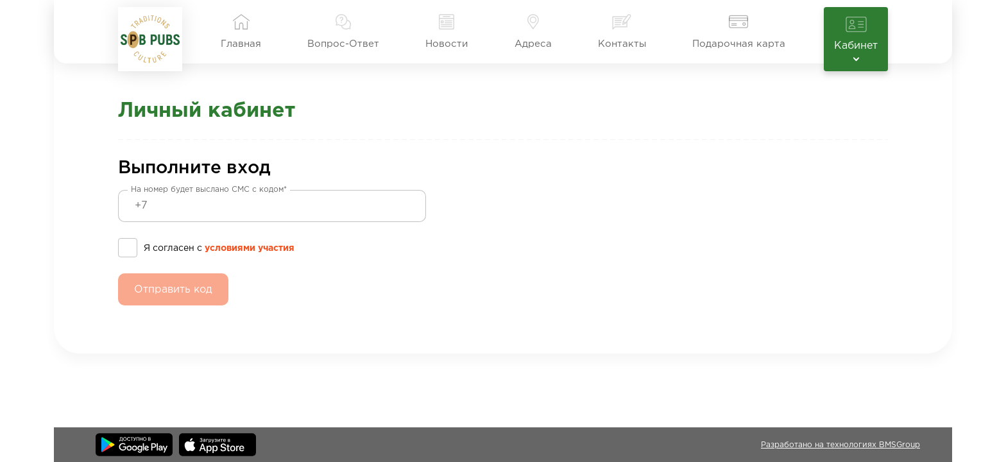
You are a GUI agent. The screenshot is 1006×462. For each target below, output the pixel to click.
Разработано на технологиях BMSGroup (840, 445)
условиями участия (249, 248)
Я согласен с (219, 246)
